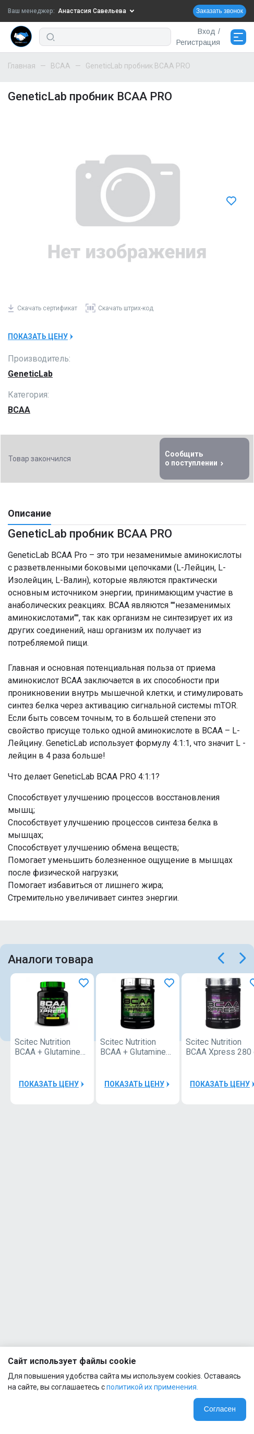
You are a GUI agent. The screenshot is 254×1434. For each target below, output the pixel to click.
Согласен (220, 1409)
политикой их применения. (152, 1387)
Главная (21, 66)
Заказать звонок (219, 11)
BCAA (60, 66)
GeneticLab (30, 374)
